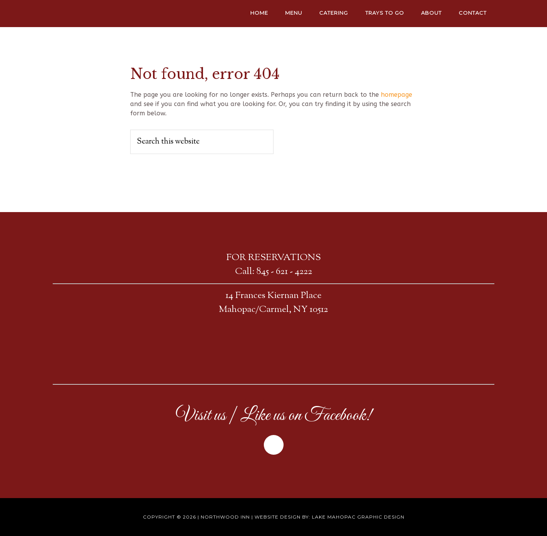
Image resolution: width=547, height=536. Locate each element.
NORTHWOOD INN (122, 13)
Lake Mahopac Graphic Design (358, 517)
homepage (396, 94)
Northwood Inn (225, 517)
